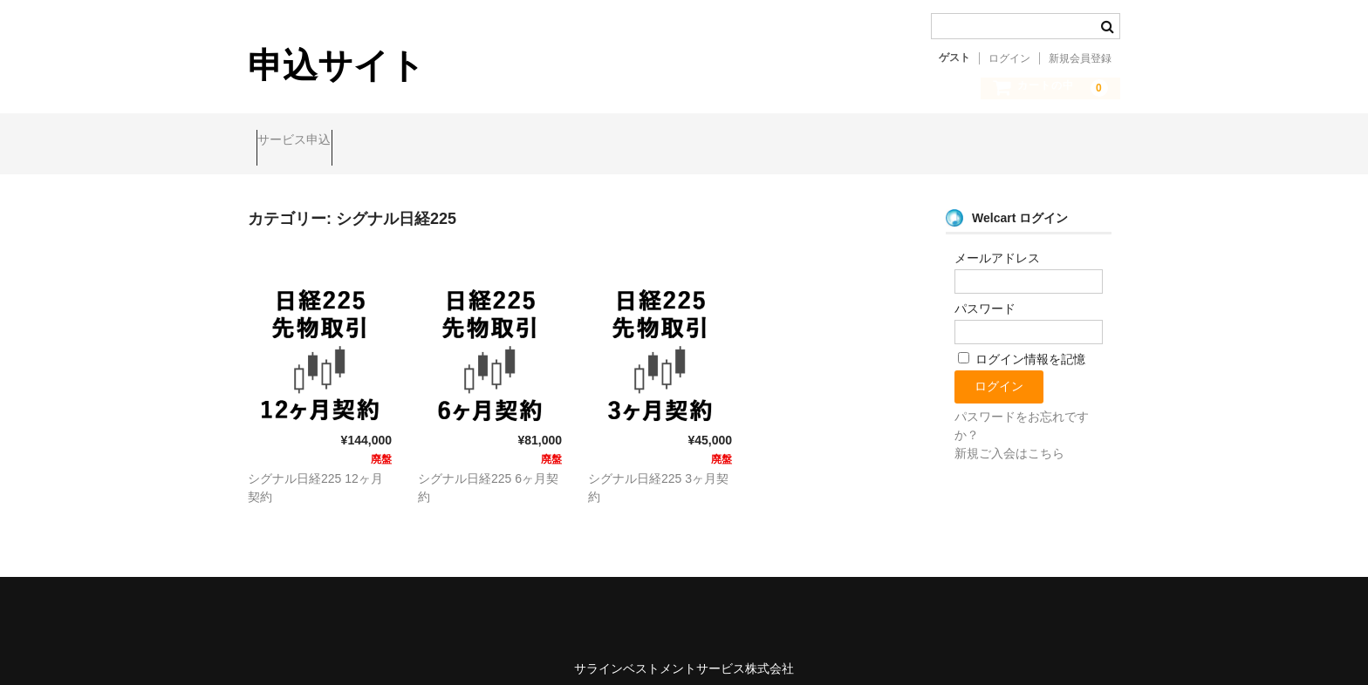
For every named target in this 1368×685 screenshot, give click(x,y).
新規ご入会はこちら (1009, 438)
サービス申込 (302, 141)
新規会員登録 (1080, 58)
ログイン (1009, 58)
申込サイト (336, 65)
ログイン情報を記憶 (1021, 344)
